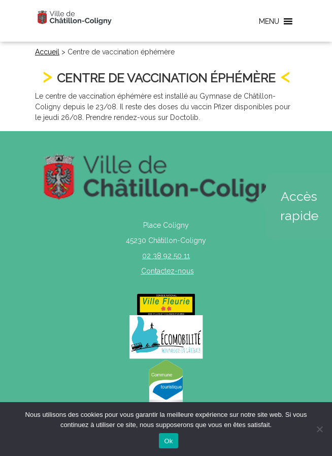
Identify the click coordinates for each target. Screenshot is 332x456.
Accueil (47, 52)
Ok (168, 441)
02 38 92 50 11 (166, 256)
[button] (269, 21)
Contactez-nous (167, 271)
